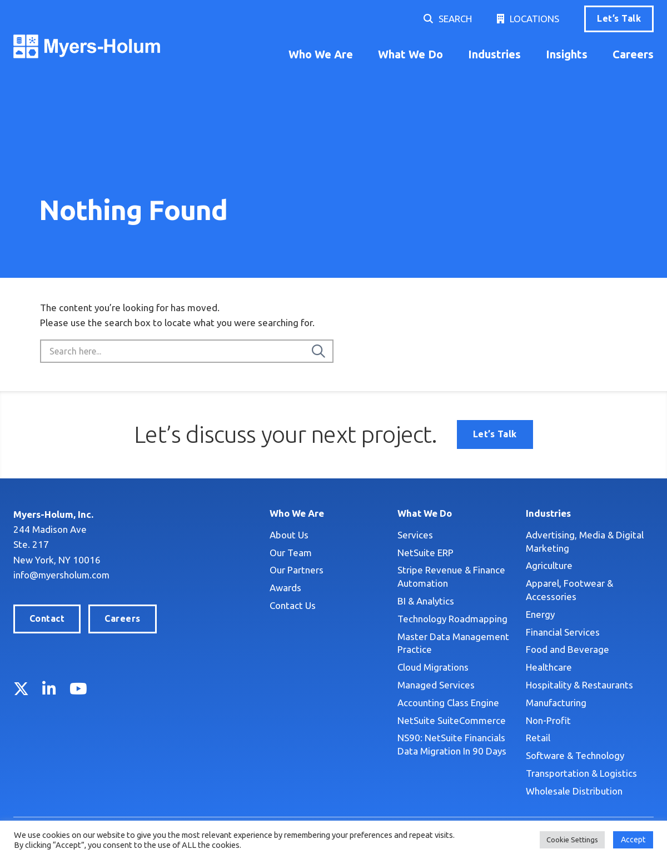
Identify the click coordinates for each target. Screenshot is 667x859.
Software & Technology (575, 755)
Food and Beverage (567, 649)
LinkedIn (49, 689)
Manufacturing (556, 702)
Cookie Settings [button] (572, 839)
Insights (567, 54)
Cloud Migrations (433, 667)
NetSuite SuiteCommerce (451, 720)
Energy (540, 614)
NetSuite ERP (425, 552)
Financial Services (563, 632)
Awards (285, 587)
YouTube (78, 689)
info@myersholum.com (62, 575)
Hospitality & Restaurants (579, 685)
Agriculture (549, 565)
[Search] (318, 351)
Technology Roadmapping (452, 618)
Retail (538, 737)
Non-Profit (548, 720)
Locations (534, 18)
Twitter (21, 689)
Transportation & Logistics (581, 773)
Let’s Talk (619, 18)
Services (415, 535)
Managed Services (436, 685)
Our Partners (296, 570)
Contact (46, 618)
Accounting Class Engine (448, 702)
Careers (633, 54)
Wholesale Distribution (574, 791)
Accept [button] (633, 839)
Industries (494, 54)
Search (455, 18)
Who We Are (320, 54)
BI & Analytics (425, 601)
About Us (289, 535)
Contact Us (293, 605)
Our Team (291, 552)
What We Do (410, 54)
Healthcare (549, 667)
